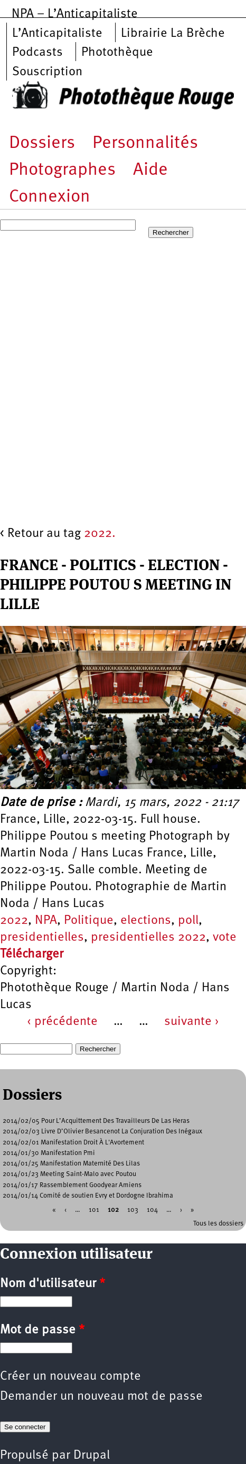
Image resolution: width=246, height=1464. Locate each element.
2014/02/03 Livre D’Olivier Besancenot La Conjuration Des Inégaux (102, 1131)
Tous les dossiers (218, 1223)
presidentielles (42, 937)
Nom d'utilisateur (52, 1284)
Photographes (62, 170)
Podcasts (37, 52)
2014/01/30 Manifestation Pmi (49, 1153)
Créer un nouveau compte (70, 1376)
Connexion (49, 197)
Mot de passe (42, 1330)
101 (94, 1210)
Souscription (47, 72)
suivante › (191, 1021)
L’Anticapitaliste (57, 33)
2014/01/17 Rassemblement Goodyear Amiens (72, 1185)
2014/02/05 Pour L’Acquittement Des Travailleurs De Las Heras (96, 1121)
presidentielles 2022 (148, 937)
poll (188, 920)
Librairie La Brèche (173, 33)
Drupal (91, 1455)
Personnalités (145, 143)
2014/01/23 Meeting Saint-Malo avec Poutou (69, 1174)
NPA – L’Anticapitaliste (75, 14)
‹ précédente (62, 1021)
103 (132, 1210)
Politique (88, 920)
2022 (14, 920)
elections (145, 920)
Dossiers (42, 143)
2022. (100, 533)
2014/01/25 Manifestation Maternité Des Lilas (71, 1163)
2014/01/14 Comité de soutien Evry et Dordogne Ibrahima (88, 1195)
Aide (150, 170)
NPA (46, 920)
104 (152, 1210)
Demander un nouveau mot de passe (101, 1396)
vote (224, 937)
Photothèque (117, 52)
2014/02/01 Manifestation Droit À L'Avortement (73, 1142)
